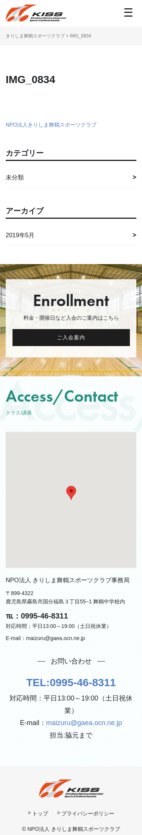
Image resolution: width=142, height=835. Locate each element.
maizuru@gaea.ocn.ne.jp (84, 723)
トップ (40, 813)
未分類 (15, 177)
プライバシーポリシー (87, 813)
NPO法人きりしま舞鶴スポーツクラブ (51, 125)
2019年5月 (20, 235)
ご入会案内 (71, 337)
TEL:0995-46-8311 (71, 682)
